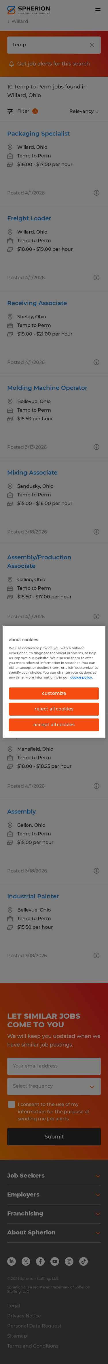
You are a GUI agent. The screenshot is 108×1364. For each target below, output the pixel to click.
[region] (54, 682)
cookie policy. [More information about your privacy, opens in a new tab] (81, 677)
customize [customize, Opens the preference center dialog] (54, 693)
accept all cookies (54, 724)
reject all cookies (54, 709)
